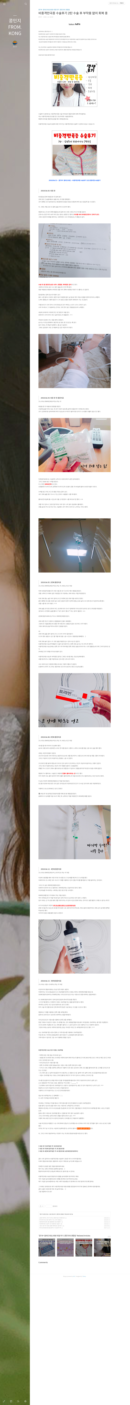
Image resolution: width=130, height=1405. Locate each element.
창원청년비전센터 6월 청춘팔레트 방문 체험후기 (55, 1348)
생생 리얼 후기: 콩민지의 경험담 (62, 1340)
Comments (48, 1389)
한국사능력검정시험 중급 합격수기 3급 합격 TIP (55, 1354)
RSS (18, 1401)
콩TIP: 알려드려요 (49, 1340)
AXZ (80, 1402)
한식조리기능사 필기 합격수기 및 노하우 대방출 (55, 1346)
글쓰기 (4, 1401)
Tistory (89, 1402)
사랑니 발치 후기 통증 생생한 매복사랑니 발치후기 (56, 1352)
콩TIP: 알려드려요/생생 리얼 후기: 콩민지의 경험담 (59, 10)
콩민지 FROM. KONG (15, 27)
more (114, 1362)
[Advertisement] (80, 526)
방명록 (11, 1401)
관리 (26, 1401)
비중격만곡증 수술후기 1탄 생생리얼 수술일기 (55, 1350)
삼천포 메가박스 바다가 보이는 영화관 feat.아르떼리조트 (57, 1344)
